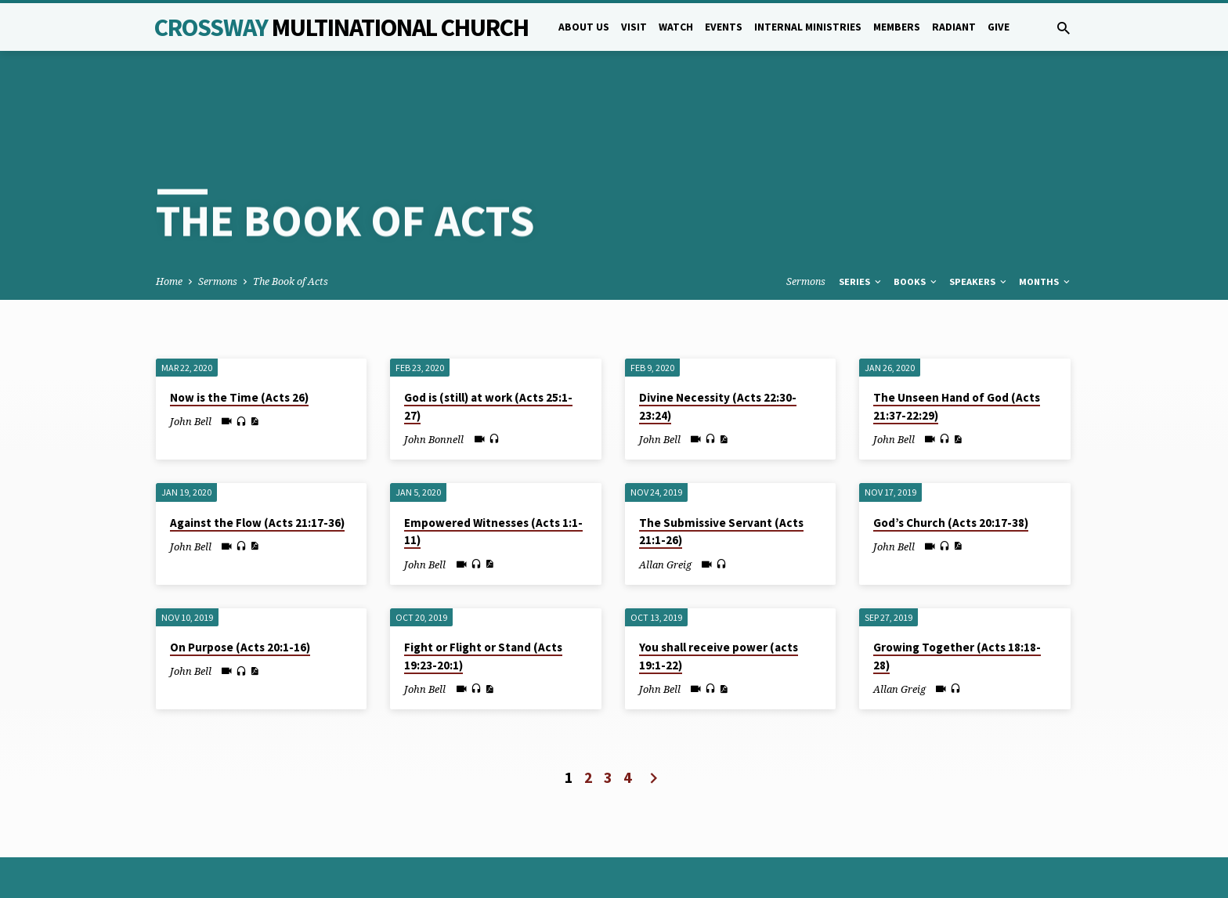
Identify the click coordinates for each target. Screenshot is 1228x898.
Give (998, 27)
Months (1045, 220)
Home (169, 220)
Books (916, 220)
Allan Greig (665, 503)
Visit (634, 27)
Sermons (217, 220)
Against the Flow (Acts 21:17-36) (257, 460)
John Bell (190, 360)
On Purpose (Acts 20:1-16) (240, 586)
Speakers (979, 220)
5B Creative (454, 846)
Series (861, 220)
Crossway (341, 27)
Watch (676, 27)
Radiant (954, 27)
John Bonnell (434, 378)
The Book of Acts (290, 220)
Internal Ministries (807, 27)
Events (723, 27)
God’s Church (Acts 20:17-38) (950, 460)
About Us (583, 27)
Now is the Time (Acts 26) (239, 336)
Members (896, 27)
